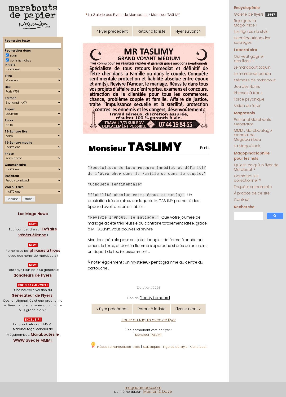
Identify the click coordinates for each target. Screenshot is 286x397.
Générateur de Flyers (32, 295)
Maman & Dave (157, 391)
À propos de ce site (252, 193)
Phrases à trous (248, 93)
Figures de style (175, 346)
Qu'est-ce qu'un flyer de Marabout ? (256, 167)
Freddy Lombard (155, 297)
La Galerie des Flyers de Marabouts (118, 14)
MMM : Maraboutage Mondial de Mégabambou (253, 135)
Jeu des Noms (247, 86)
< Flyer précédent (112, 31)
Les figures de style (251, 31)
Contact (242, 199)
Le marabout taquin (252, 67)
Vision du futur (247, 105)
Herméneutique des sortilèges (252, 40)
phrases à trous (45, 250)
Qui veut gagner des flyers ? (249, 59)
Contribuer (198, 346)
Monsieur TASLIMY (148, 334)
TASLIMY (155, 147)
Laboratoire (245, 50)
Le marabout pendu (252, 73)
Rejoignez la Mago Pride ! (245, 23)
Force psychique (249, 99)
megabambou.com (143, 387)
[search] (248, 216)
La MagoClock (247, 146)
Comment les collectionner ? (247, 178)
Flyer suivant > (188, 31)
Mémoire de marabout (255, 80)
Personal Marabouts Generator (252, 122)
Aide (136, 346)
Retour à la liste (152, 31)
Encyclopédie (247, 7)
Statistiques (152, 346)
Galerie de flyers (255, 14)
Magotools (244, 113)
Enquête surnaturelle (253, 187)
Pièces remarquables (110, 346)
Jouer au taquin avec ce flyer (148, 320)
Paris (204, 147)
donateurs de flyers (32, 275)
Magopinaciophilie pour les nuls (252, 155)
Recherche (244, 207)
